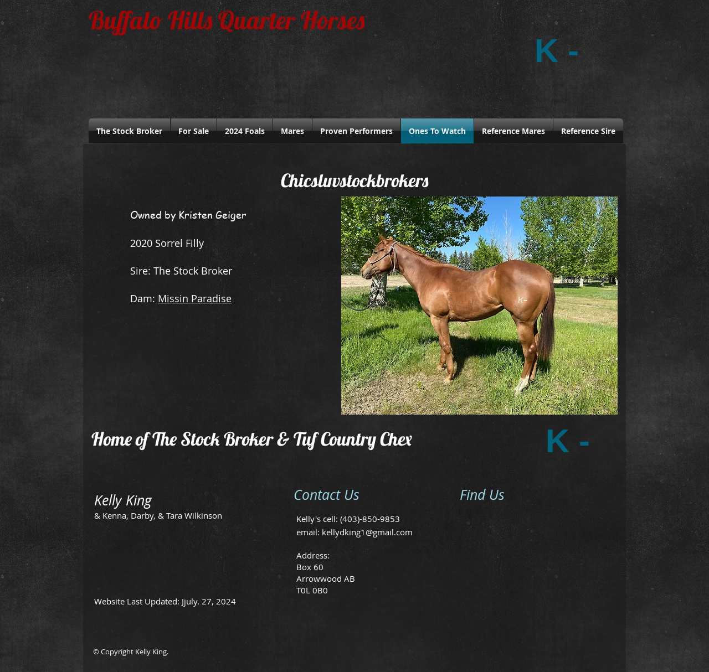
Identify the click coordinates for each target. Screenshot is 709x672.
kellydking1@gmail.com (367, 531)
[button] (479, 306)
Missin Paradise (195, 298)
